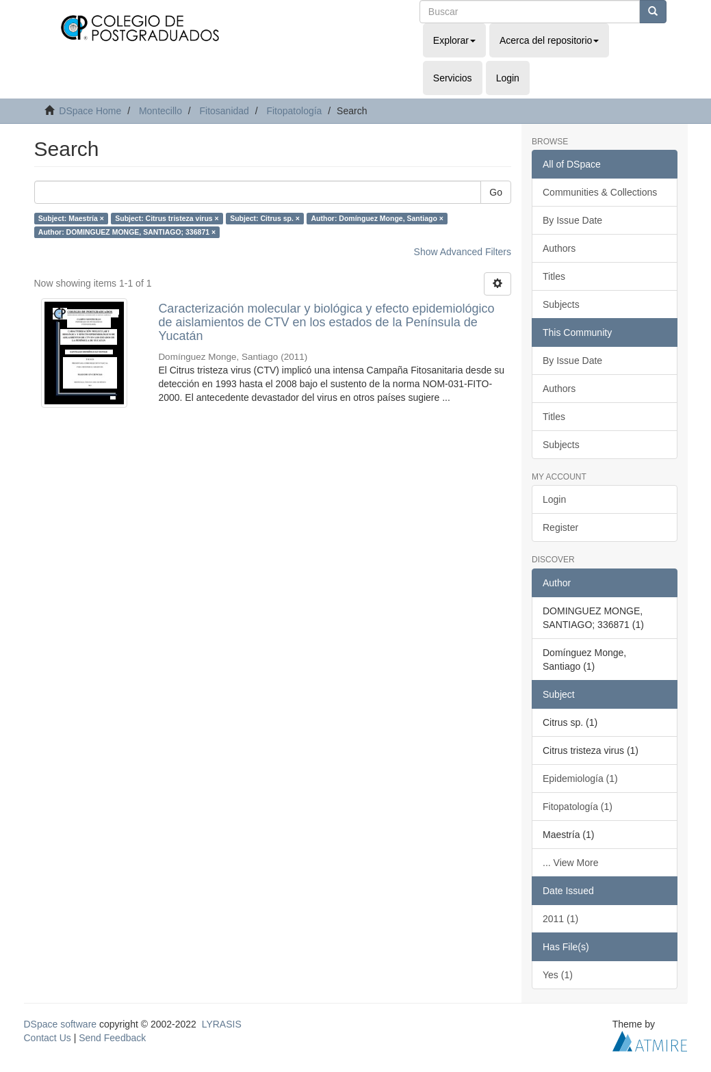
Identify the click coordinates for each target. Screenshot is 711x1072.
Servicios (452, 78)
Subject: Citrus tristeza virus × (166, 218)
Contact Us (47, 1037)
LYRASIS (222, 1024)
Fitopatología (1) (577, 806)
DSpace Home (90, 110)
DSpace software (60, 1024)
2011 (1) (560, 918)
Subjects (561, 304)
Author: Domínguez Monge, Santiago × (377, 218)
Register (560, 527)
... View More (570, 862)
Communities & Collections (600, 192)
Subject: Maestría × (71, 218)
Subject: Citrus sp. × (265, 218)
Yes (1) (558, 974)
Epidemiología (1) (580, 778)
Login (554, 499)
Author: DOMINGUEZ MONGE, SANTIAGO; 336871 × (127, 232)
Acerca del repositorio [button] (549, 40)
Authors (559, 248)
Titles (554, 276)
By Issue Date (572, 220)
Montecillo (160, 110)
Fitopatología (294, 110)
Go (495, 192)
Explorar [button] (454, 40)
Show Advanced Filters (462, 251)
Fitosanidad (223, 110)
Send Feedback (112, 1037)
